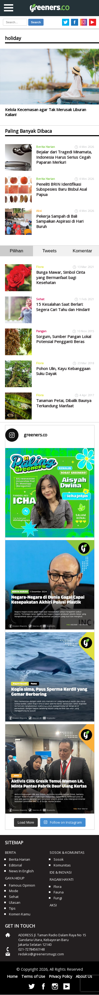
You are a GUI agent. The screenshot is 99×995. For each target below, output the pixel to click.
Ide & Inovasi (61, 872)
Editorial (15, 865)
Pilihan (16, 250)
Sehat (40, 299)
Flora (40, 267)
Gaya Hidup (15, 878)
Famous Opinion (22, 885)
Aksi (39, 211)
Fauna (59, 892)
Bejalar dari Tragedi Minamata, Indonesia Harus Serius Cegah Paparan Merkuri (64, 157)
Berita (10, 852)
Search (36, 22)
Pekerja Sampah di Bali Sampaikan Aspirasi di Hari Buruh (59, 221)
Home (12, 976)
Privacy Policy (60, 976)
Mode (13, 890)
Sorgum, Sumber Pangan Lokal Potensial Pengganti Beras (63, 339)
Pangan (41, 331)
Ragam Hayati (61, 879)
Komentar (82, 250)
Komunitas (62, 865)
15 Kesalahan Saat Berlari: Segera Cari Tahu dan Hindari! (62, 307)
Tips (12, 908)
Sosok (59, 859)
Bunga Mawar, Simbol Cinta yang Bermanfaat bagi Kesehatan (60, 277)
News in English (21, 871)
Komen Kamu (19, 914)
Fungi (58, 898)
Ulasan (14, 902)
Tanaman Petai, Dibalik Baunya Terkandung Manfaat (63, 403)
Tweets (49, 250)
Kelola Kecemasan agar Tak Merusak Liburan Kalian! (45, 112)
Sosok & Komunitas (67, 852)
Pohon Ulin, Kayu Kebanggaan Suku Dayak (63, 371)
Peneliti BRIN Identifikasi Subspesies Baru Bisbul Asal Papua (61, 189)
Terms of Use (33, 976)
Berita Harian (45, 147)
